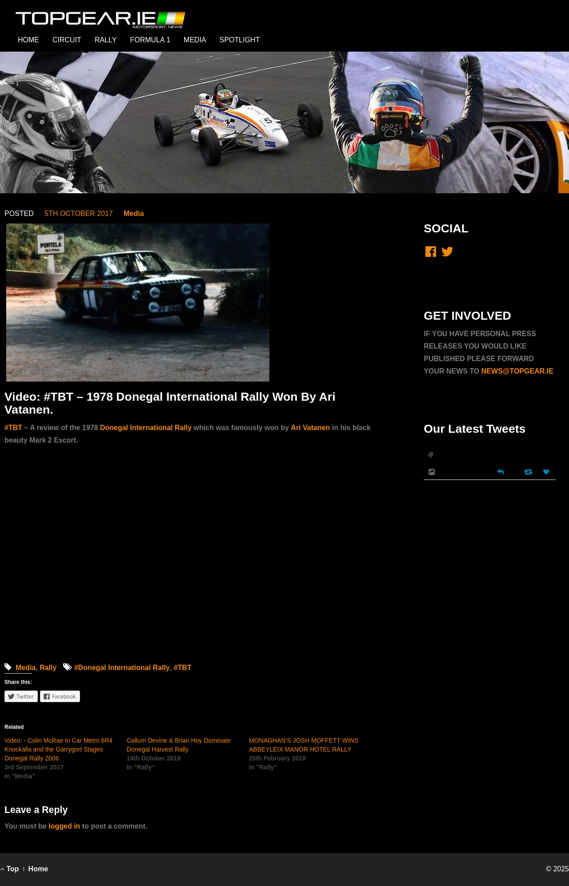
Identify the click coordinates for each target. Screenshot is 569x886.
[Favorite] (547, 472)
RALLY (106, 40)
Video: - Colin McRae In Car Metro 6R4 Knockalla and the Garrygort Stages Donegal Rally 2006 (58, 749)
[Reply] (500, 471)
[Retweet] (529, 471)
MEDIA (195, 40)
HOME (28, 40)
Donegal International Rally (146, 427)
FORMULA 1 (150, 40)
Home (38, 869)
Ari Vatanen (310, 427)
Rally (48, 667)
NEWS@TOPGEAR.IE (517, 371)
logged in (64, 826)
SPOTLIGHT (240, 40)
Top (9, 869)
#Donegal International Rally (122, 667)
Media (134, 213)
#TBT (183, 667)
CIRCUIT (66, 40)
